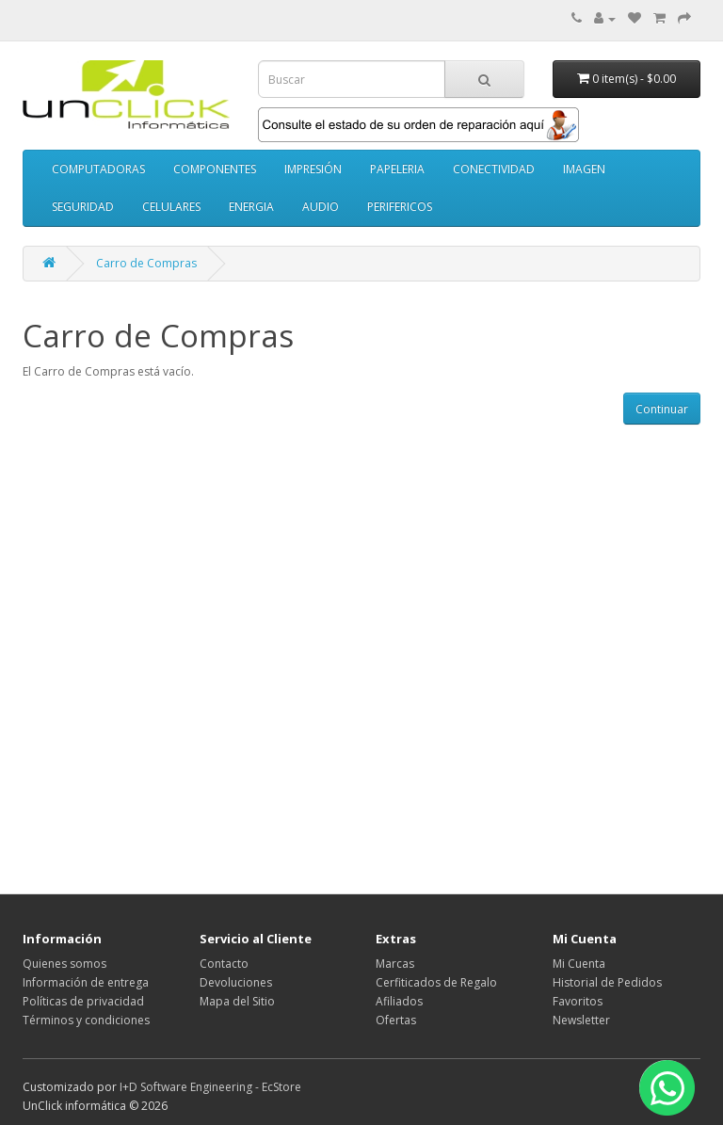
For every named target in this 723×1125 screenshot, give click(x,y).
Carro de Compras (146, 263)
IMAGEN (584, 169)
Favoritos (577, 1001)
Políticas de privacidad (83, 1001)
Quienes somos (64, 964)
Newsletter (581, 1020)
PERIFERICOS (399, 207)
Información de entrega (86, 982)
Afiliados (399, 1001)
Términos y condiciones (86, 1020)
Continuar (661, 409)
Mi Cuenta (579, 964)
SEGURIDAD (83, 207)
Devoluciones (236, 982)
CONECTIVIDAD (494, 169)
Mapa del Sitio (237, 1001)
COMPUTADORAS (98, 169)
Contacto (224, 964)
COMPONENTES (214, 169)
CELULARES (171, 207)
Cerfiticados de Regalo (436, 982)
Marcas (395, 964)
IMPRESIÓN (313, 169)
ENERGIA (251, 207)
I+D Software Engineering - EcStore (210, 1087)
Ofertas (396, 1020)
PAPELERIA (397, 169)
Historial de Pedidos (607, 982)
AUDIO (320, 207)
